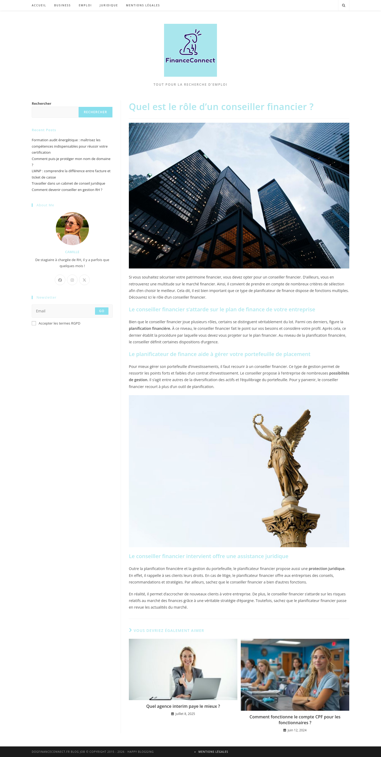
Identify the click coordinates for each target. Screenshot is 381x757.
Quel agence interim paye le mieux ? (183, 706)
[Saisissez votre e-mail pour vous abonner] (72, 311)
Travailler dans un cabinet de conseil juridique (68, 183)
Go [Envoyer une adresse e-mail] (102, 311)
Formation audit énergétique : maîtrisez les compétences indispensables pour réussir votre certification (70, 146)
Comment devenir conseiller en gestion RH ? (67, 189)
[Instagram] (72, 280)
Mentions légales (213, 752)
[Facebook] (60, 280)
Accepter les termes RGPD (56, 323)
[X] (84, 280)
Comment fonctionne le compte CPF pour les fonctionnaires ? (295, 720)
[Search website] (343, 5)
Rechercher (41, 103)
